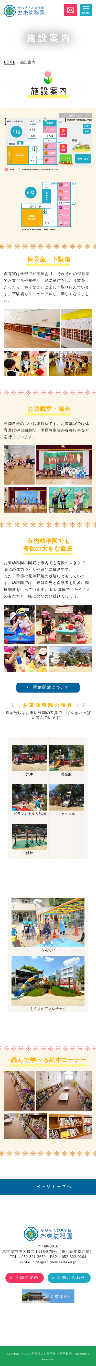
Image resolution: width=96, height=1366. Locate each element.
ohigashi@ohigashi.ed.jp (56, 1262)
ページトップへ (54, 1186)
